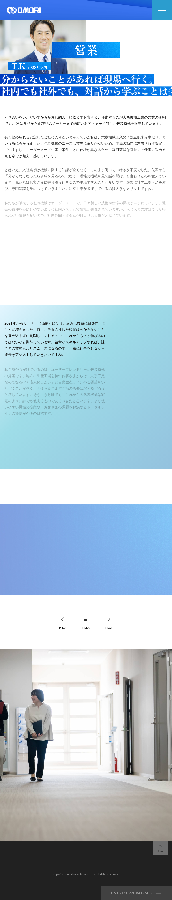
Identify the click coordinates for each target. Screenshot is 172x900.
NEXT (109, 627)
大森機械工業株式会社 (24, 10)
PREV (62, 627)
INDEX (86, 627)
